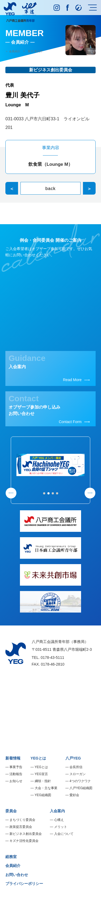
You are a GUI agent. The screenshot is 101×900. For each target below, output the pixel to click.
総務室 (11, 857)
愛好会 (74, 795)
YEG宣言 (41, 774)
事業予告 (15, 767)
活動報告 (15, 774)
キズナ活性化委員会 (24, 841)
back (51, 188)
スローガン (77, 774)
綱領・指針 (43, 781)
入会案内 (57, 811)
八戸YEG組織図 (80, 788)
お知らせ (15, 781)
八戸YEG (73, 758)
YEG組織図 (42, 795)
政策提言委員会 (20, 827)
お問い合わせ (16, 875)
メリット (60, 827)
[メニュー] (92, 7)
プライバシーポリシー (24, 883)
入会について (64, 834)
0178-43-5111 (52, 657)
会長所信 (75, 767)
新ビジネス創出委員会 (25, 834)
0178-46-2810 (52, 664)
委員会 (11, 811)
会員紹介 (12, 865)
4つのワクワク (80, 781)
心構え (59, 820)
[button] (44, 493)
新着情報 (12, 758)
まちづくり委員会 (22, 820)
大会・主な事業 (46, 788)
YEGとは (38, 758)
